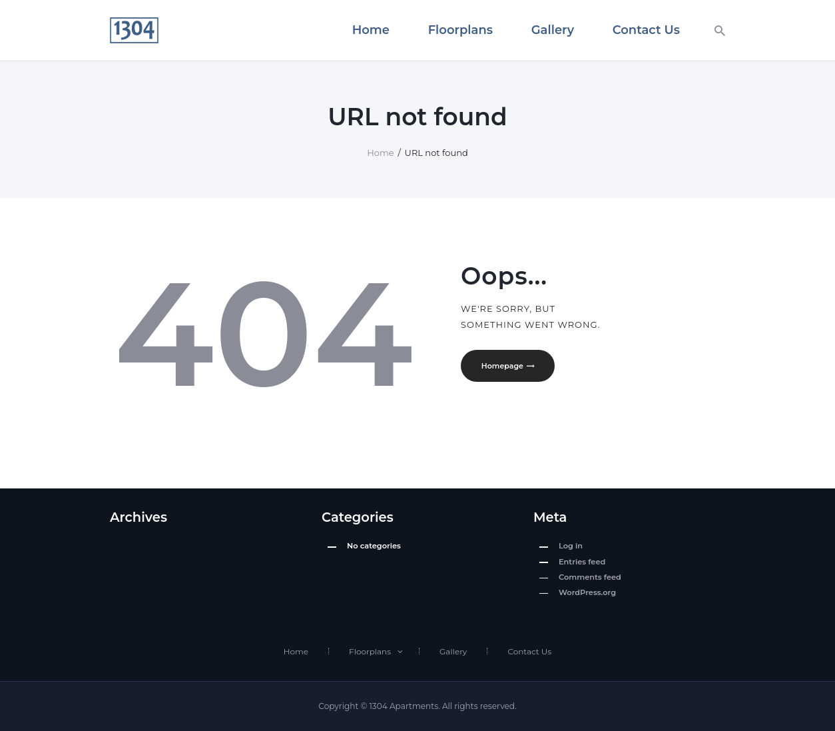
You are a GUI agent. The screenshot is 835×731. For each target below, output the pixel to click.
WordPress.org (587, 592)
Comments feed (590, 577)
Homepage (504, 366)
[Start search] (719, 31)
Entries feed (582, 561)
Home (380, 152)
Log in (571, 545)
